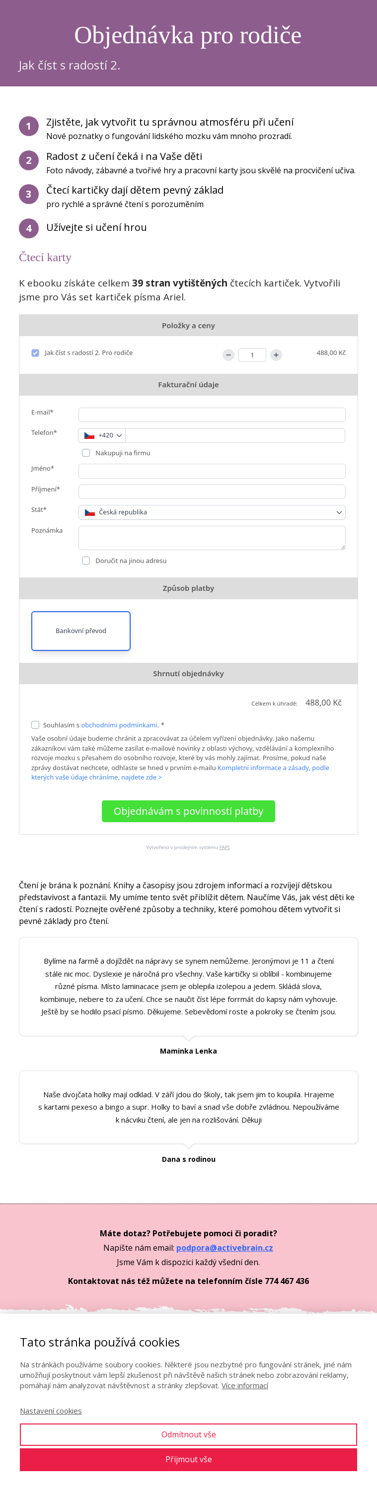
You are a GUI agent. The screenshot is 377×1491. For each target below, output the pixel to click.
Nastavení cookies (51, 1411)
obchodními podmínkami (119, 724)
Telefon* (44, 432)
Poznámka (47, 530)
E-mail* (42, 412)
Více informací (245, 1385)
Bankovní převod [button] (81, 630)
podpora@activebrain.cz (224, 1247)
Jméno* (42, 468)
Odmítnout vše (188, 1434)
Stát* (39, 509)
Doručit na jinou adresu (130, 560)
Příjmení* (45, 489)
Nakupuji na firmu (122, 452)
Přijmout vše (188, 1459)
